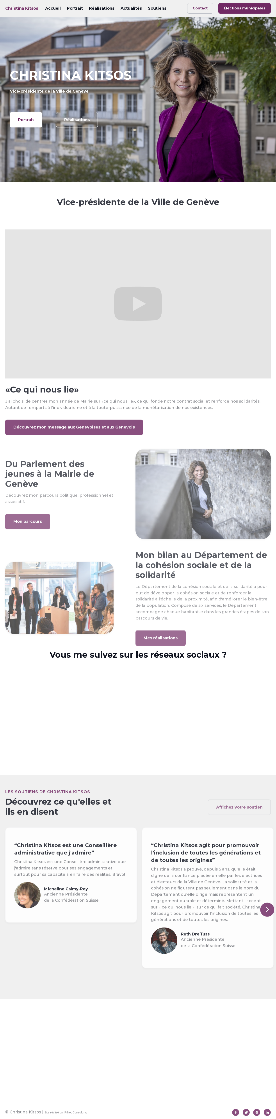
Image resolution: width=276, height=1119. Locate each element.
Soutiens (157, 8)
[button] (267, 918)
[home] (21, 8)
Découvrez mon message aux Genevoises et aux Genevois (74, 435)
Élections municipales (244, 8)
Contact (200, 8)
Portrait (75, 8)
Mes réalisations (161, 650)
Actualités (131, 8)
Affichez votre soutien (239, 824)
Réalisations (101, 8)
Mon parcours (27, 533)
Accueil (53, 8)
